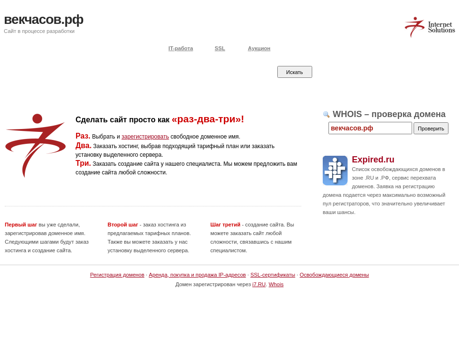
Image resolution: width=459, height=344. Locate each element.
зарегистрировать (145, 136)
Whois (276, 284)
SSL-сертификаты (273, 275)
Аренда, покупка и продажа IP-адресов (197, 275)
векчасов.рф (43, 19)
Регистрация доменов (117, 275)
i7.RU (259, 284)
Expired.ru (373, 159)
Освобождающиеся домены (334, 275)
